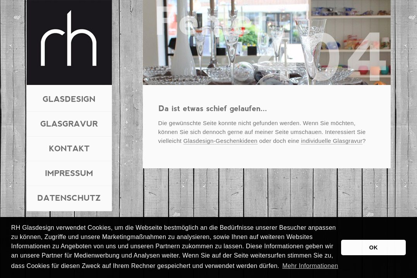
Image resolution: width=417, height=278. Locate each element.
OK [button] (373, 247)
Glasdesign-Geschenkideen (220, 140)
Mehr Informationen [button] (310, 266)
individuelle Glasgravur (331, 140)
